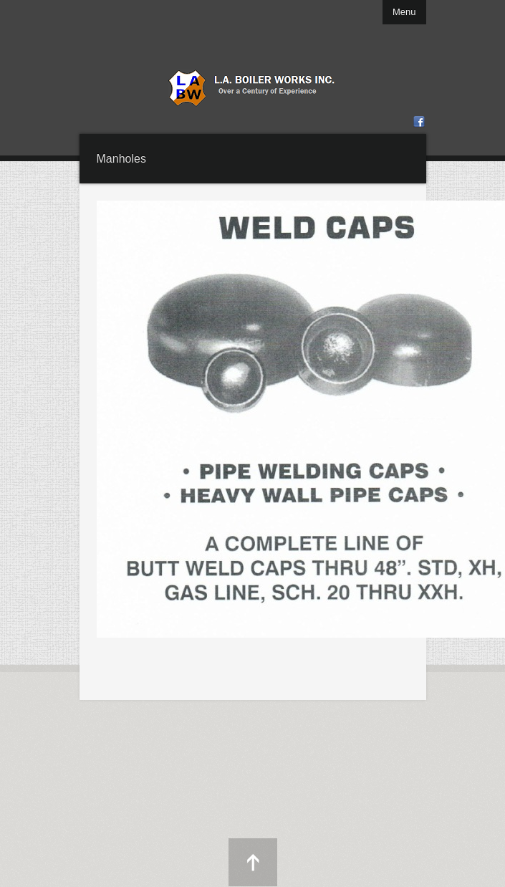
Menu (404, 11)
